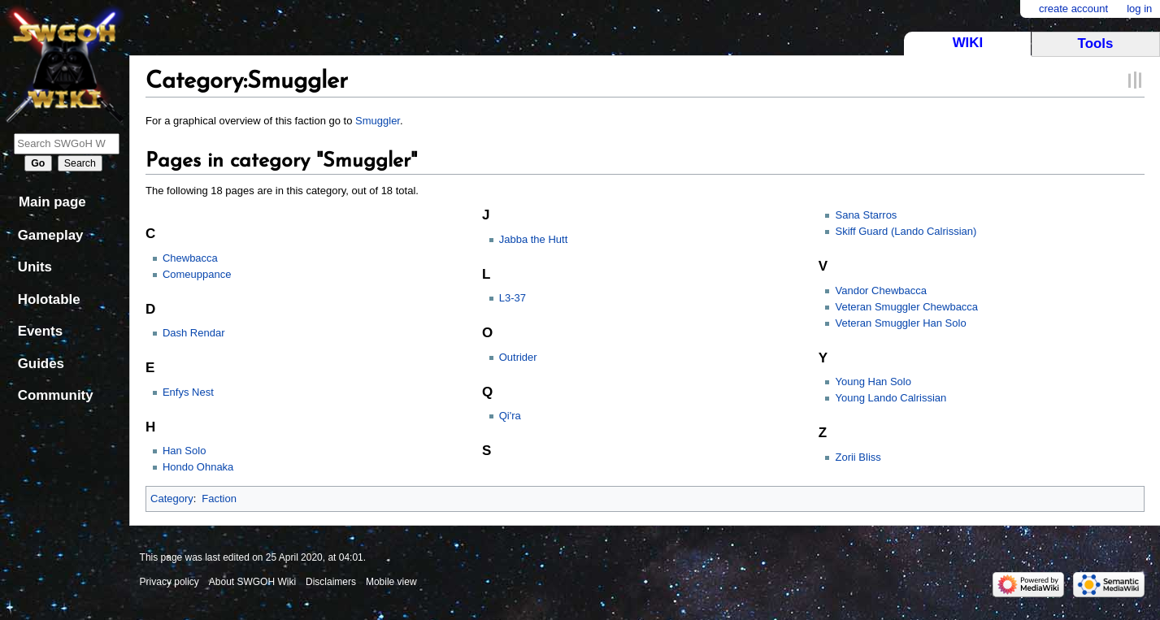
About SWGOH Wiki (252, 581)
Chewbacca (190, 258)
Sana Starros (866, 215)
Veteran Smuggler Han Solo (900, 323)
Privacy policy (169, 581)
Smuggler (377, 121)
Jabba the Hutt (533, 239)
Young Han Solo (873, 381)
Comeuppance (197, 274)
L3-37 (512, 298)
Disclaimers (331, 581)
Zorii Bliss (857, 457)
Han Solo (184, 450)
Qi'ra (510, 416)
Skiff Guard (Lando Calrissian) (905, 231)
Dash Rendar (194, 333)
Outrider (518, 357)
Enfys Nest (188, 392)
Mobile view (391, 581)
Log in (1139, 8)
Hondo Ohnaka (198, 467)
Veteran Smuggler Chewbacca (906, 307)
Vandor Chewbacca (881, 290)
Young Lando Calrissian (890, 398)
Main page (52, 202)
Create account (1073, 8)
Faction (219, 498)
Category (171, 498)
